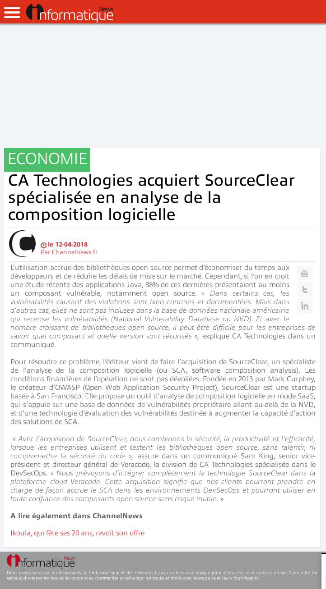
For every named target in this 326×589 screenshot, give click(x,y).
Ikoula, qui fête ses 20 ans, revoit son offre (77, 533)
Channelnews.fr (75, 252)
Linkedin (304, 305)
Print (304, 273)
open (12, 12)
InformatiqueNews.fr (69, 13)
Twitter (304, 289)
